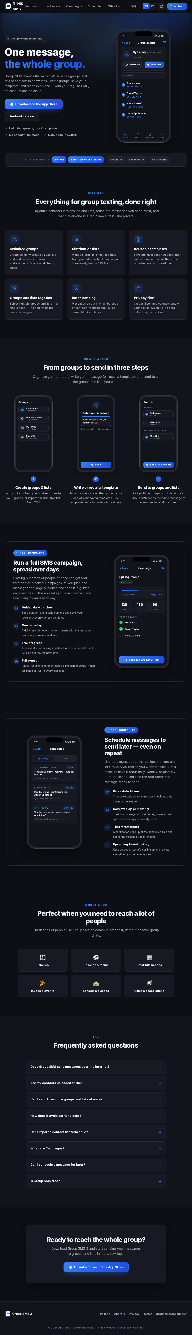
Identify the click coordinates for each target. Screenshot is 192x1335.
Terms (147, 1313)
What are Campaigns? (47, 1153)
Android (119, 1313)
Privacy (134, 1313)
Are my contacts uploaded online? (56, 1087)
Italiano (105, 1313)
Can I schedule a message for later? (57, 1169)
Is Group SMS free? (45, 1185)
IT (152, 6)
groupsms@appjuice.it (171, 1313)
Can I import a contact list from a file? (59, 1136)
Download (177, 6)
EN (146, 6)
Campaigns (74, 6)
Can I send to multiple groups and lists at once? (66, 1104)
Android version (22, 116)
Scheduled (95, 6)
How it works (51, 6)
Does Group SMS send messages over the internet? (69, 1071)
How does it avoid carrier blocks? (55, 1120)
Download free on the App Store (96, 1271)
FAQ (133, 6)
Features (30, 6)
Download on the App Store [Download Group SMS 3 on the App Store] (33, 104)
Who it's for (116, 6)
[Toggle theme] (161, 6)
